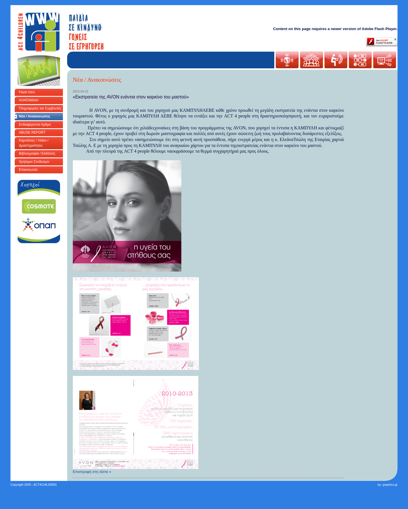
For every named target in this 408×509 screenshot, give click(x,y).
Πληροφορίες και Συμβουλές (40, 108)
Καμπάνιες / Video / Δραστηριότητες (33, 142)
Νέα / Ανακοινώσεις (34, 116)
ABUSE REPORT (32, 132)
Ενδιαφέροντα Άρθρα (35, 125)
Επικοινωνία (28, 170)
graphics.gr (390, 484)
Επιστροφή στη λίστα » (92, 472)
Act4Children (29, 100)
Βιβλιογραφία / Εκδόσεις (37, 153)
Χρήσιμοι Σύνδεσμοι (34, 162)
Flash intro (27, 92)
